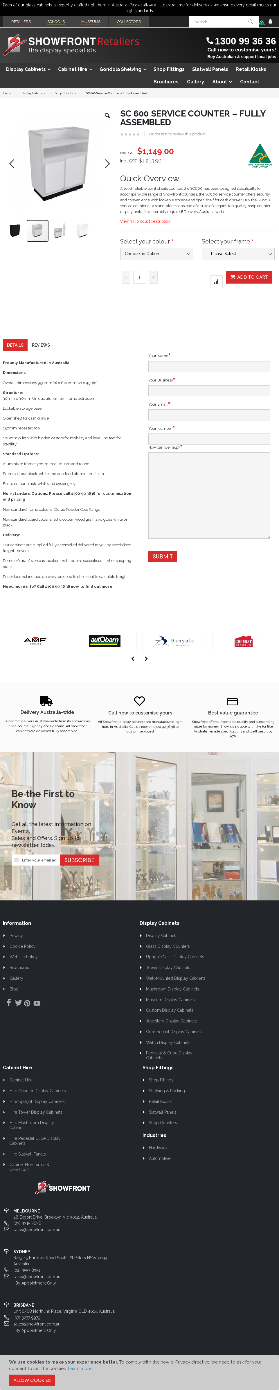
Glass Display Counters (168, 956)
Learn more (79, 1368)
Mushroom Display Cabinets (172, 999)
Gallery (16, 988)
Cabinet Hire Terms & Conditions (29, 1177)
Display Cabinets (33, 93)
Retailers (21, 21)
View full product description (145, 221)
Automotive (159, 1169)
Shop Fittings (161, 1090)
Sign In (270, 21)
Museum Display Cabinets (170, 1010)
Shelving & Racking (167, 1101)
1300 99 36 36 (245, 41)
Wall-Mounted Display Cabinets (176, 988)
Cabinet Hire (21, 1090)
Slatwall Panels (163, 1122)
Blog (14, 999)
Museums (90, 21)
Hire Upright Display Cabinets (37, 1112)
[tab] (15, 355)
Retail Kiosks (160, 1112)
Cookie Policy (23, 956)
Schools (56, 21)
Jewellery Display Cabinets (171, 1031)
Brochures (19, 978)
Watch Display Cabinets (168, 1053)
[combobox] (224, 22)
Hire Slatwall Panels (28, 1164)
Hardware (158, 1158)
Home (7, 93)
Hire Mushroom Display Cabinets (31, 1135)
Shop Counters (65, 93)
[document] (139, 1372)
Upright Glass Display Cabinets (175, 967)
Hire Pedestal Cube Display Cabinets (35, 1151)
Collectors (129, 21)
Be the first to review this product (177, 134)
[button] (107, 120)
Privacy (16, 946)
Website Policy (24, 967)
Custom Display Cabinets (169, 1020)
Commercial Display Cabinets (174, 1042)
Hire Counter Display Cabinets (38, 1101)
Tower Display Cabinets (168, 978)
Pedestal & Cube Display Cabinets (169, 1066)
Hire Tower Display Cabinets (36, 1122)
